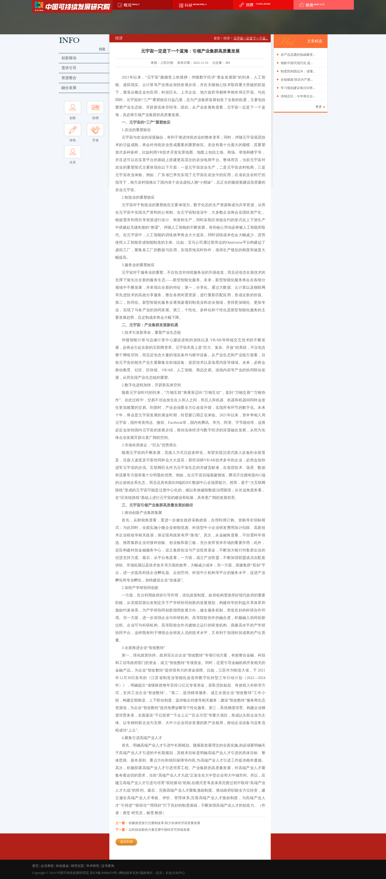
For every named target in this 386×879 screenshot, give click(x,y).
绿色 (72, 140)
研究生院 (77, 866)
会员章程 (47, 866)
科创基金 (62, 866)
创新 (72, 118)
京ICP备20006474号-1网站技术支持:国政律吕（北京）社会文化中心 (138, 873)
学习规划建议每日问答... (298, 88)
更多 (319, 107)
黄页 (35, 866)
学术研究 (92, 866)
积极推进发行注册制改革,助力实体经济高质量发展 (164, 823)
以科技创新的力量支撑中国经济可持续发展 (159, 830)
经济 (227, 38)
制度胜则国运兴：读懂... (298, 71)
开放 (95, 140)
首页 (217, 38)
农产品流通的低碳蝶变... (298, 55)
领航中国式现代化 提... (297, 63)
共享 (72, 162)
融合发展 (68, 88)
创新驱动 (68, 58)
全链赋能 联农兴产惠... (297, 79)
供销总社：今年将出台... (298, 96)
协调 (95, 118)
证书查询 (107, 866)
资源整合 (68, 78)
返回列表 (126, 842)
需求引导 (68, 68)
